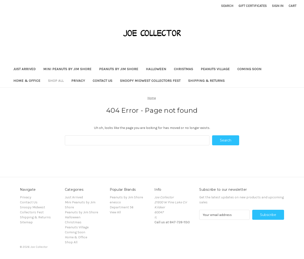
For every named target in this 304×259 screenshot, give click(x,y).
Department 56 (121, 207)
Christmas (183, 69)
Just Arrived (24, 69)
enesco (115, 202)
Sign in (277, 6)
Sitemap (26, 222)
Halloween (156, 69)
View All (115, 212)
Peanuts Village (215, 69)
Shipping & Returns (206, 80)
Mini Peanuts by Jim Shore (67, 69)
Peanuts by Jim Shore (118, 69)
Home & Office (26, 80)
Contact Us (102, 80)
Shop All (56, 80)
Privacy (78, 80)
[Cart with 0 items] (292, 6)
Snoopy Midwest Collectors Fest (150, 80)
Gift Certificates (252, 6)
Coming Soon (249, 69)
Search (227, 6)
